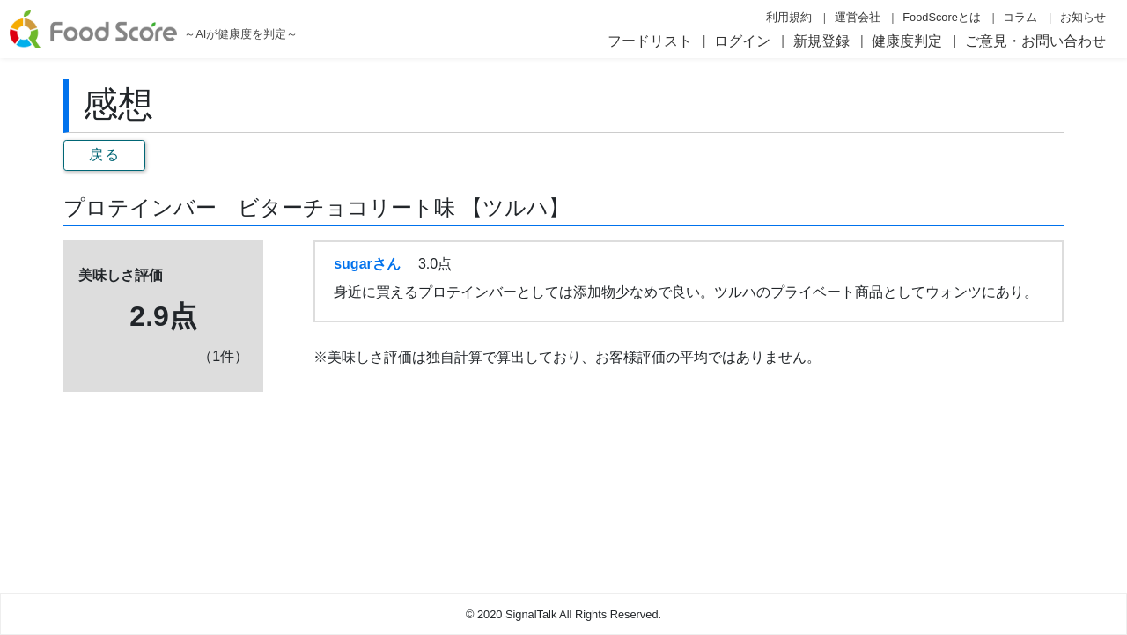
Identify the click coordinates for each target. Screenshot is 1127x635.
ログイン (742, 40)
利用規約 (789, 17)
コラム (1020, 17)
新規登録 (821, 40)
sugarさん (367, 263)
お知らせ (1083, 17)
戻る (104, 154)
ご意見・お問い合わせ (1035, 40)
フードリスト (650, 40)
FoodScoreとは (941, 17)
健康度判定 (907, 40)
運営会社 (857, 17)
